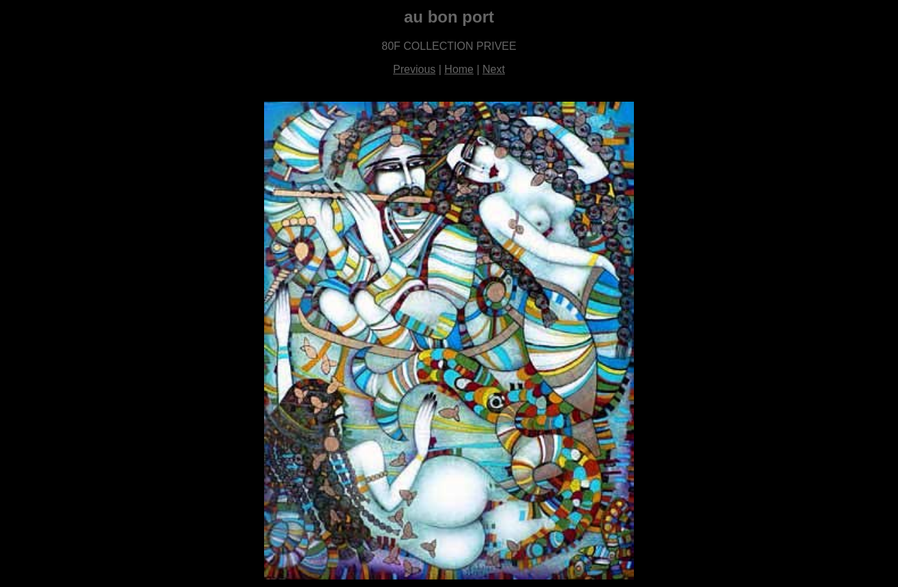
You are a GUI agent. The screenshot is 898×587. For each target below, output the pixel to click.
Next (493, 69)
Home (459, 69)
